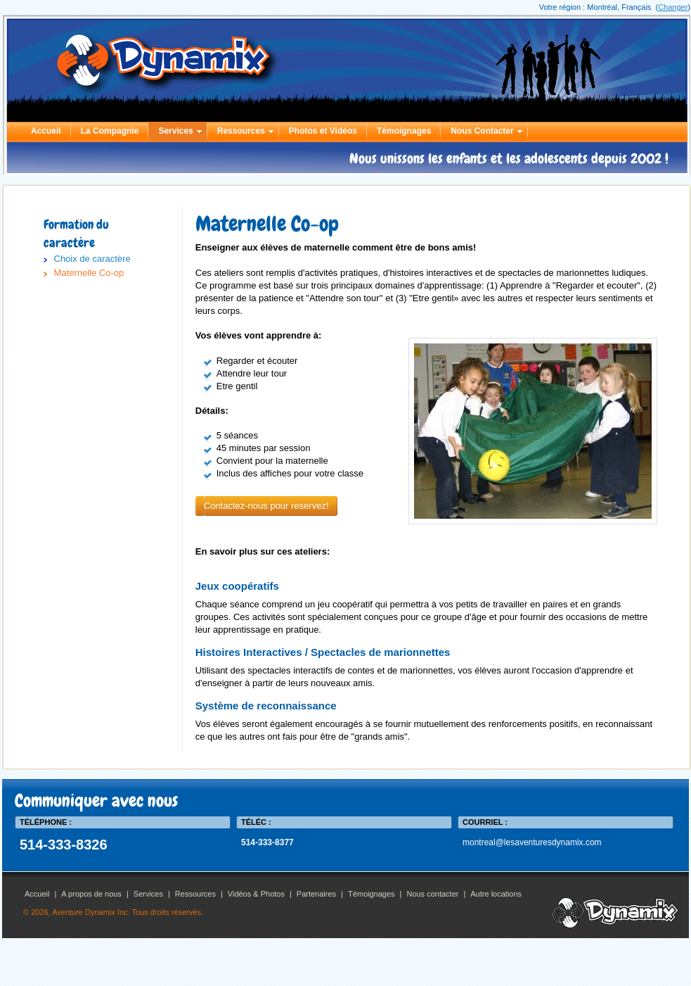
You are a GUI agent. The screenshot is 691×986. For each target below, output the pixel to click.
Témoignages (404, 131)
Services (175, 131)
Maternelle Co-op (89, 272)
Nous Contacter (482, 131)
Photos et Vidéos (323, 131)
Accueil (46, 131)
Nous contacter (432, 894)
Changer (672, 7)
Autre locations (496, 894)
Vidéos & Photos (256, 894)
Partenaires (316, 894)
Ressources (241, 131)
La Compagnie (110, 131)
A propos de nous (91, 894)
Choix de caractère (92, 258)
